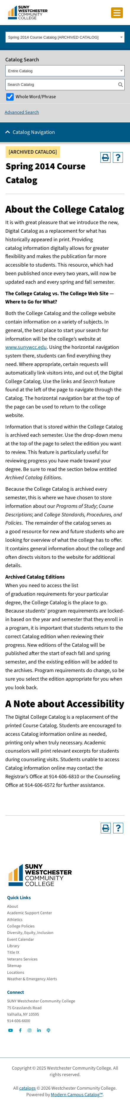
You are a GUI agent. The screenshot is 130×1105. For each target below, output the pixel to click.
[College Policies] (21, 926)
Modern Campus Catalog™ (77, 1094)
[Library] (13, 946)
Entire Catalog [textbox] (20, 71)
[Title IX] (13, 952)
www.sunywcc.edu (26, 347)
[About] (12, 906)
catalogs (27, 1088)
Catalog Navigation (34, 132)
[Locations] (15, 973)
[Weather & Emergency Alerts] (32, 979)
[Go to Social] (10, 1030)
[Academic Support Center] (29, 913)
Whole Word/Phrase (36, 96)
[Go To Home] (27, 12)
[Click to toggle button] (117, 12)
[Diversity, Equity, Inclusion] (30, 933)
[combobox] (65, 37)
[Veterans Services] (22, 959)
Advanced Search (22, 112)
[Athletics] (14, 920)
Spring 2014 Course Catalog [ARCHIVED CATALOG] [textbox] (53, 37)
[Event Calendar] (20, 940)
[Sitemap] (14, 966)
